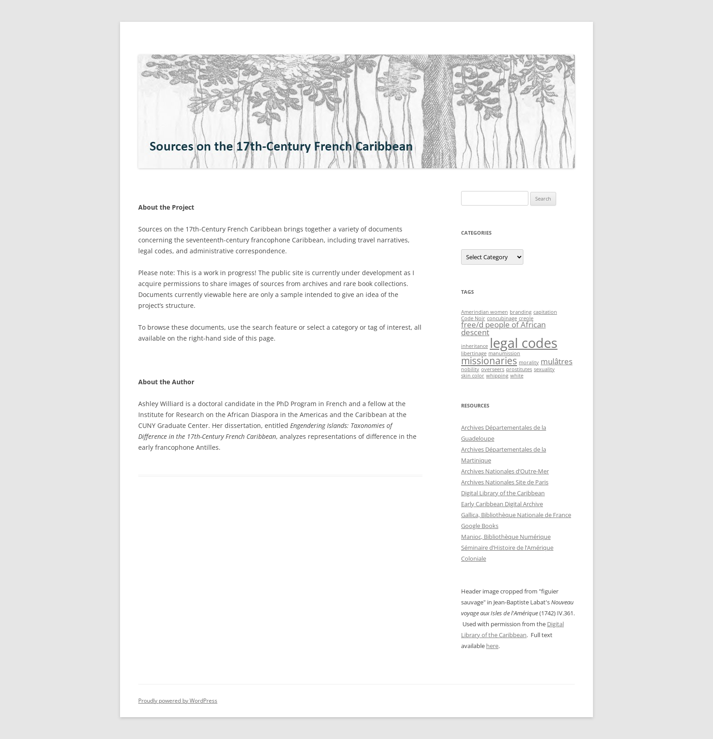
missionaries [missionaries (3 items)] (489, 360)
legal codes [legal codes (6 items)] (523, 343)
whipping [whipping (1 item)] (497, 375)
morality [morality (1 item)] (529, 362)
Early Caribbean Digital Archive (502, 504)
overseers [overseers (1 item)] (492, 369)
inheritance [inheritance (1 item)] (474, 346)
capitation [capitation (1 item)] (545, 312)
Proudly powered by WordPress (177, 700)
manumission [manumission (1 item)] (504, 353)
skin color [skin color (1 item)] (472, 375)
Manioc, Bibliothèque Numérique (506, 537)
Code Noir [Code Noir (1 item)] (473, 318)
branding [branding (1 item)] (521, 312)
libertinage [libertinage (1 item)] (474, 353)
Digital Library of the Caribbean (503, 493)
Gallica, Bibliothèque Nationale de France (516, 515)
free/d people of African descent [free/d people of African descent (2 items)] (503, 328)
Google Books (479, 526)
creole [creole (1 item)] (526, 318)
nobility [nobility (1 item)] (470, 369)
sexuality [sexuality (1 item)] (544, 369)
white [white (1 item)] (516, 375)
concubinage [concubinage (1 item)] (502, 318)
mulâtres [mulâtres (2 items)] (556, 361)
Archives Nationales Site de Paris (504, 482)
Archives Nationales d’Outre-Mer (505, 471)
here (492, 646)
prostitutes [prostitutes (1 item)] (519, 369)
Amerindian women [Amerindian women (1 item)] (484, 312)
